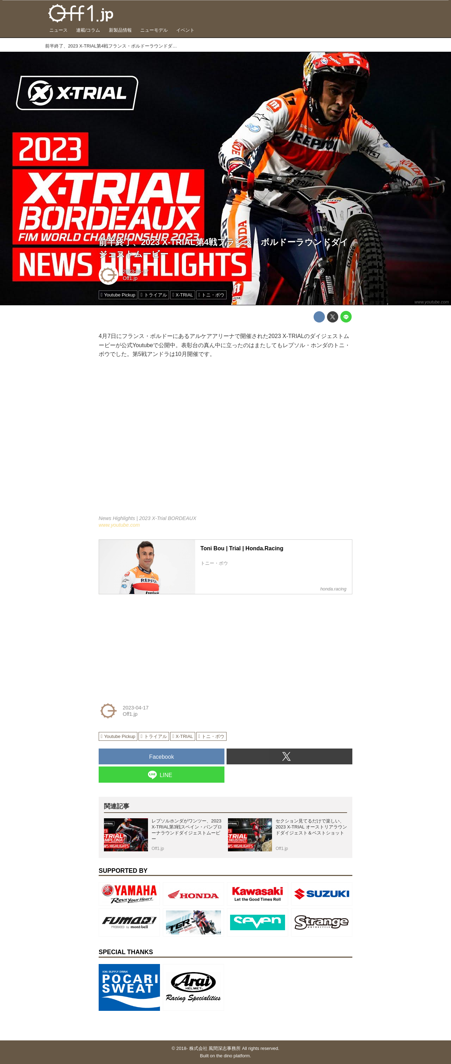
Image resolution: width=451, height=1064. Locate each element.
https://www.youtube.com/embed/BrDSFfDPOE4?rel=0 (225, 441)
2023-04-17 (136, 271)
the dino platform (233, 1055)
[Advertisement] (151, 644)
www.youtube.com (432, 302)
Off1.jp (130, 278)
